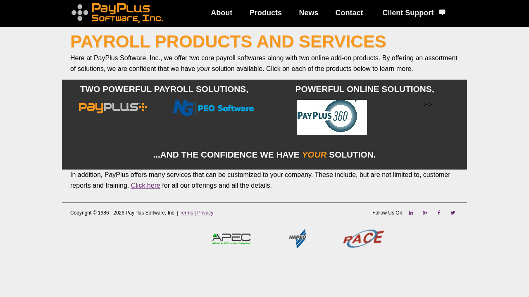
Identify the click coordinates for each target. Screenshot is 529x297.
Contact (349, 13)
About (221, 13)
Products (266, 13)
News (309, 13)
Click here (145, 185)
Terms (186, 213)
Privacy (205, 213)
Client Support (414, 13)
